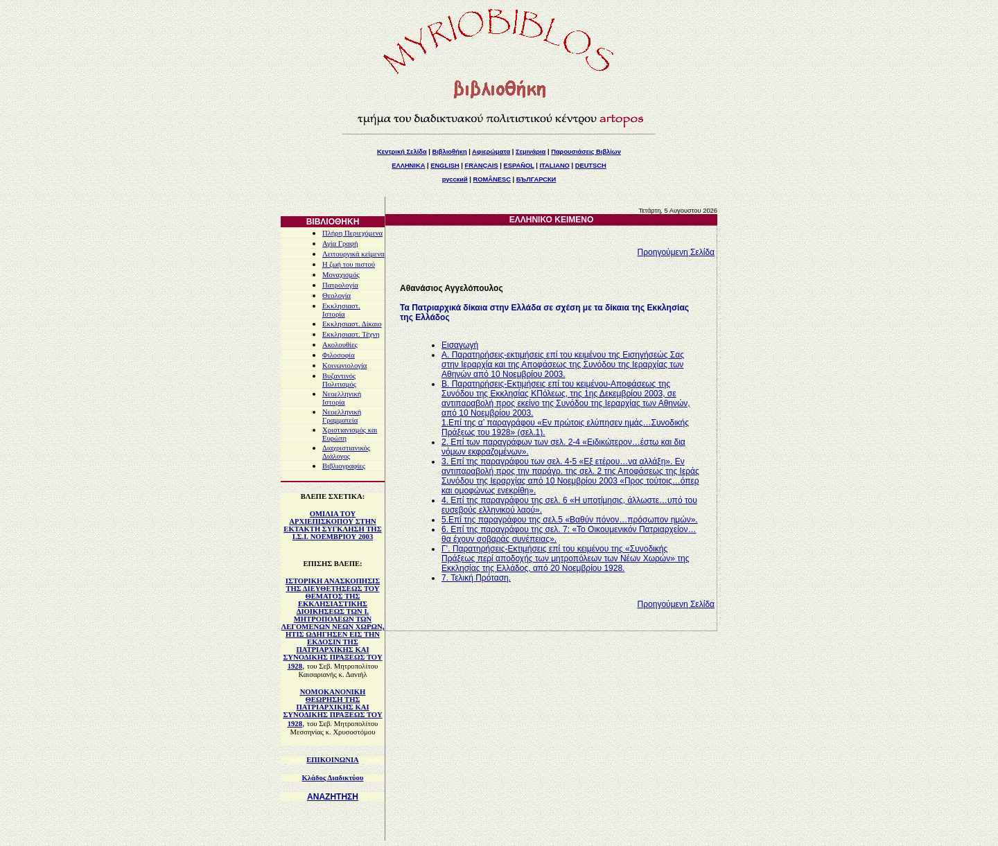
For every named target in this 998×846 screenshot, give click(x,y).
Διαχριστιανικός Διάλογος (346, 452)
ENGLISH (444, 165)
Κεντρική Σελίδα (402, 151)
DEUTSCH (590, 165)
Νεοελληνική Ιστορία (341, 398)
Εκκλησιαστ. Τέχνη (351, 334)
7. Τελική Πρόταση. (476, 578)
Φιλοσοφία (338, 355)
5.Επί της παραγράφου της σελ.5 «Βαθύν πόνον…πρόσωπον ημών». (569, 520)
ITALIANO (555, 165)
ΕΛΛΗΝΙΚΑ (408, 165)
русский (455, 179)
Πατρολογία (340, 285)
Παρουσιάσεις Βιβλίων (586, 151)
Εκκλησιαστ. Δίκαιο (352, 324)
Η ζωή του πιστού (348, 264)
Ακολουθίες (340, 345)
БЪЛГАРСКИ (536, 179)
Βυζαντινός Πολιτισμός (339, 380)
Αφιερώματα (491, 151)
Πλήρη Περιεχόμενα (352, 233)
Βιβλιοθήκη (449, 151)
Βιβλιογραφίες (343, 466)
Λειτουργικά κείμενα (353, 254)
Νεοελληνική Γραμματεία (341, 416)
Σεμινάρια (530, 151)
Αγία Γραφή (340, 243)
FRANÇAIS (481, 165)
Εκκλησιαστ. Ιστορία (341, 310)
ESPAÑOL (518, 165)
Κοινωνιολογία (344, 365)
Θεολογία (336, 295)
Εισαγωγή (459, 345)
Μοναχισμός (341, 275)
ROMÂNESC (492, 179)
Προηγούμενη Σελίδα (676, 252)
